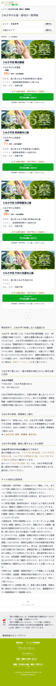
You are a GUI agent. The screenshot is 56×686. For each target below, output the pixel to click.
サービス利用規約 (33, 642)
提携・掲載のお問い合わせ (26, 659)
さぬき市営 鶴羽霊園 (31, 452)
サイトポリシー (28, 653)
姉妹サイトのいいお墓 (23, 361)
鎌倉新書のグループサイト (14, 635)
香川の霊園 (9, 2)
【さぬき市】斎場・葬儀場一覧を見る (20, 434)
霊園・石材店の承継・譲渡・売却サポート (28, 665)
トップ (3, 9)
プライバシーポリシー (26, 648)
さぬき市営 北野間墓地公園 (25, 456)
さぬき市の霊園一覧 (20, 463)
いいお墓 (18, 619)
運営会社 (19, 642)
